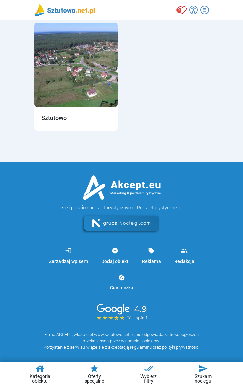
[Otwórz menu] (204, 10)
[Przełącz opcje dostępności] (193, 10)
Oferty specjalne (94, 374)
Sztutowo (54, 117)
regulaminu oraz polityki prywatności (164, 347)
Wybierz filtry (148, 374)
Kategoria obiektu (40, 374)
